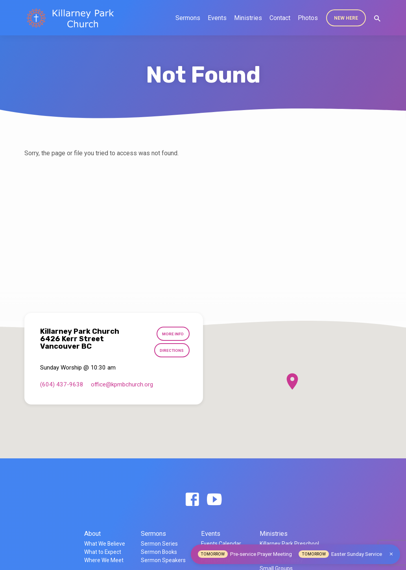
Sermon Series (159, 544)
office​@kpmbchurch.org (122, 385)
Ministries (248, 18)
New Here (346, 18)
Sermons (187, 18)
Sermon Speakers (163, 560)
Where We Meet (104, 560)
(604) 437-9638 (61, 385)
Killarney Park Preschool (289, 544)
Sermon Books (159, 552)
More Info (172, 334)
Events (217, 18)
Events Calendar (221, 544)
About (92, 533)
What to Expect (102, 552)
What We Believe (104, 544)
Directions (171, 351)
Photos (308, 18)
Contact (279, 18)
